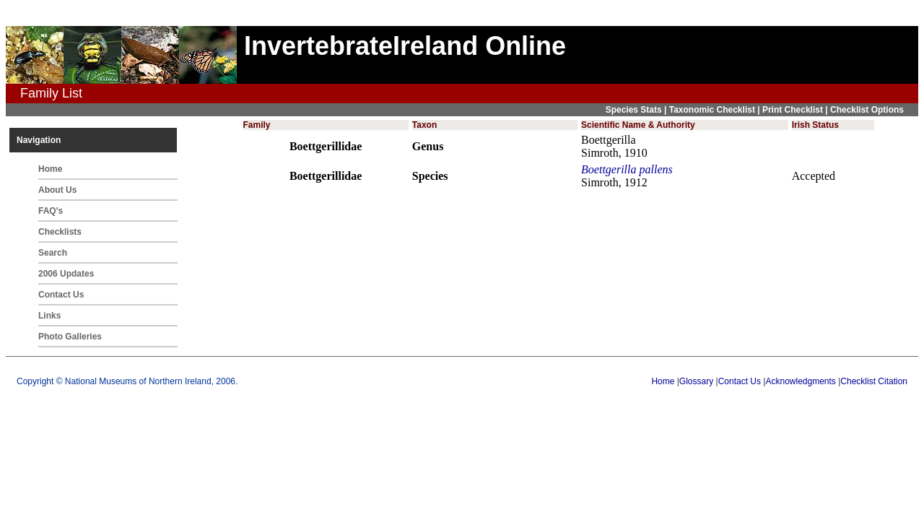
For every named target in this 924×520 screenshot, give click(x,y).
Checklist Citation (873, 381)
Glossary (696, 381)
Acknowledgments (800, 381)
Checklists (60, 232)
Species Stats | (637, 110)
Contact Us (61, 295)
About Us (57, 190)
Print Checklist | (796, 110)
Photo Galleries (70, 337)
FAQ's (50, 211)
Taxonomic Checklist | (715, 110)
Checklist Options (867, 110)
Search (52, 253)
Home (50, 169)
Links (49, 316)
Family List (51, 93)
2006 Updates (66, 274)
